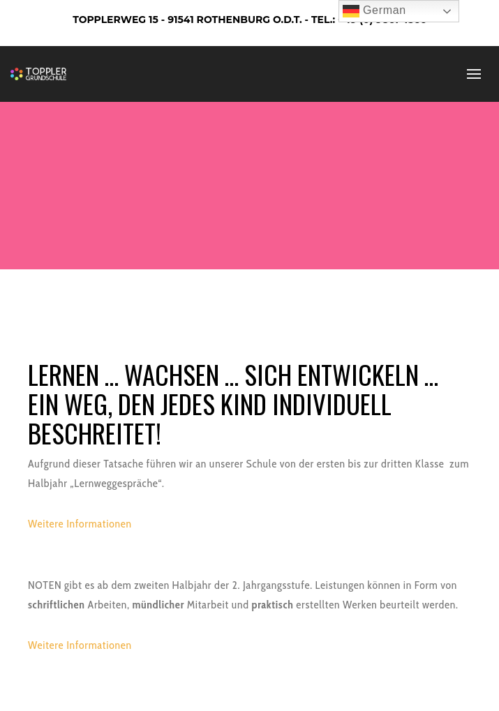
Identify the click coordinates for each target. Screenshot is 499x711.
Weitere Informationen (80, 523)
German (374, 11)
